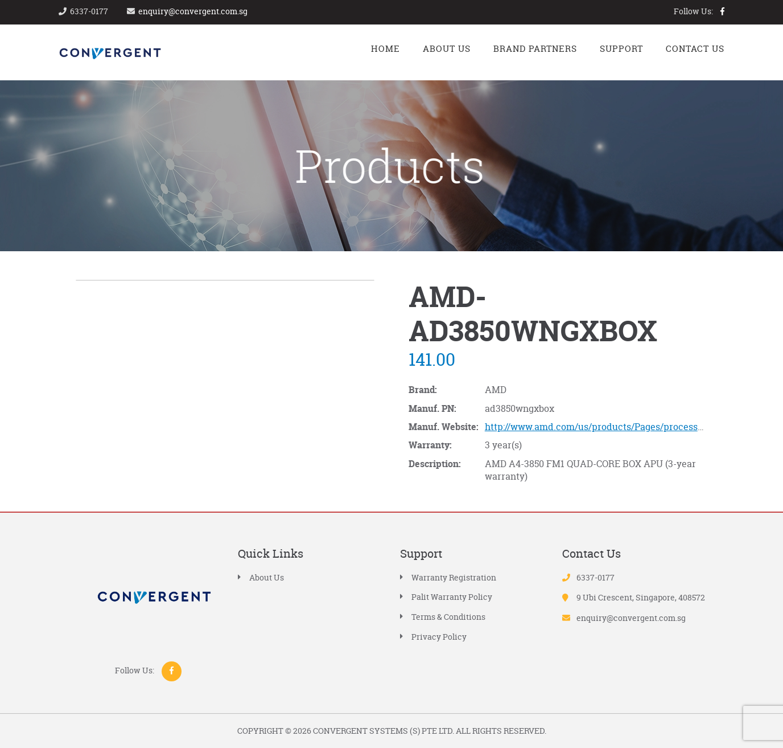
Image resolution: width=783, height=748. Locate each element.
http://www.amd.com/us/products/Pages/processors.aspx (609, 426)
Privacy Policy (439, 636)
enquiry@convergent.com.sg (193, 11)
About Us (266, 577)
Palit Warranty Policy (451, 596)
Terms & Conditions (448, 616)
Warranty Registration (453, 577)
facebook (722, 11)
